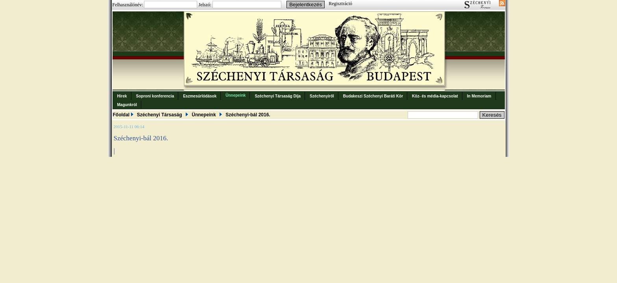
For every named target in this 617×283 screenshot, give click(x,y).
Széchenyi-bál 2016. (247, 115)
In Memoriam (479, 96)
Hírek (122, 96)
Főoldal (121, 115)
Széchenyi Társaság (159, 115)
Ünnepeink (235, 95)
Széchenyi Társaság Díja (278, 96)
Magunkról (127, 105)
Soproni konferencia (155, 96)
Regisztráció (340, 3)
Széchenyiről (322, 96)
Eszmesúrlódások (199, 96)
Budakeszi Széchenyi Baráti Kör (373, 96)
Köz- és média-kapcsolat (435, 96)
